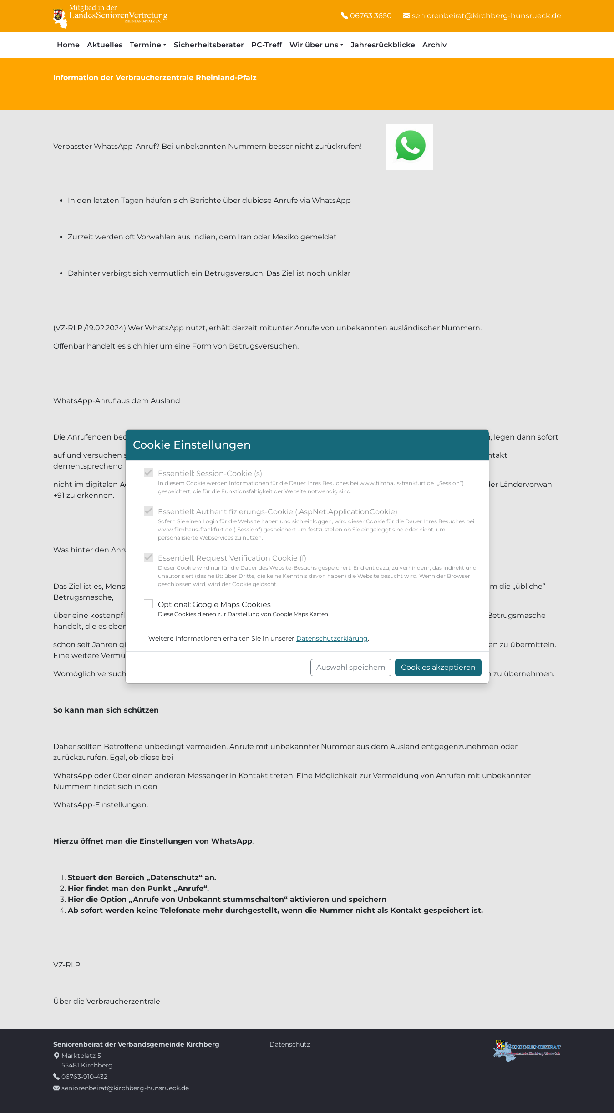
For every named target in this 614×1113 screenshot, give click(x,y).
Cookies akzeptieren (438, 667)
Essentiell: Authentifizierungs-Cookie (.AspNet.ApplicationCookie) (320, 524)
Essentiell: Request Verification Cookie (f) (320, 571)
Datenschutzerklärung (332, 638)
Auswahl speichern (351, 667)
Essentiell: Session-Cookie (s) (320, 482)
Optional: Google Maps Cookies (244, 609)
